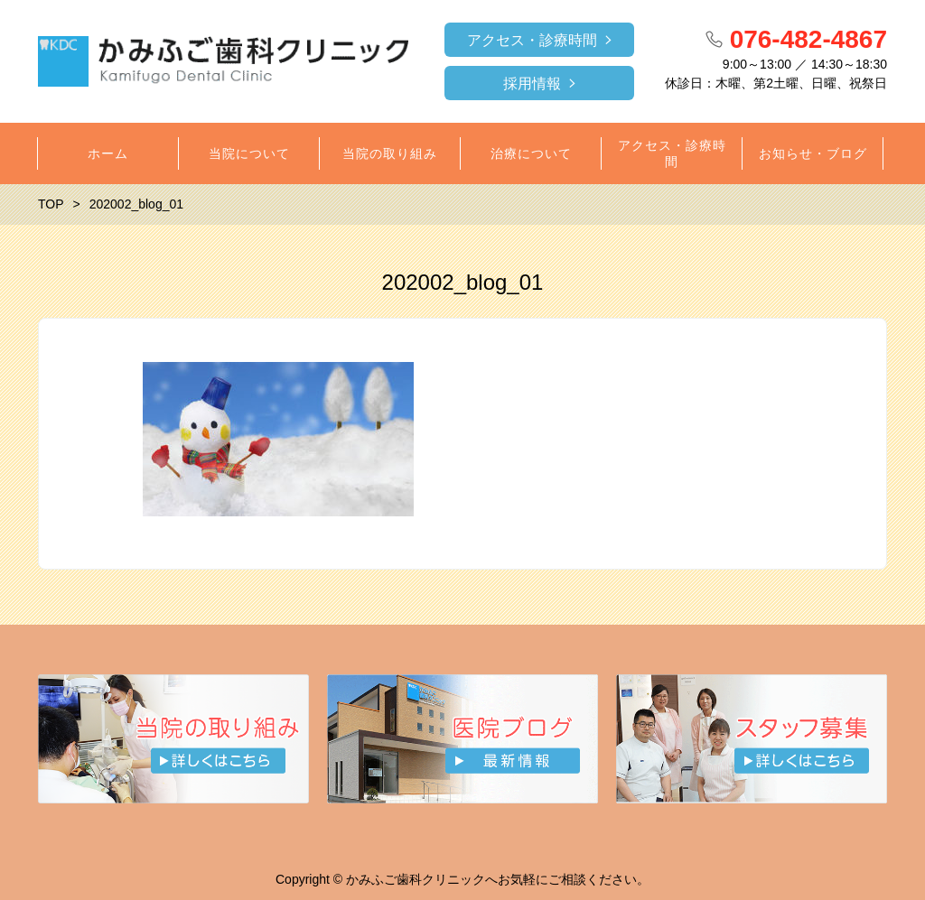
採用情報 (532, 83)
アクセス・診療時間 (532, 40)
